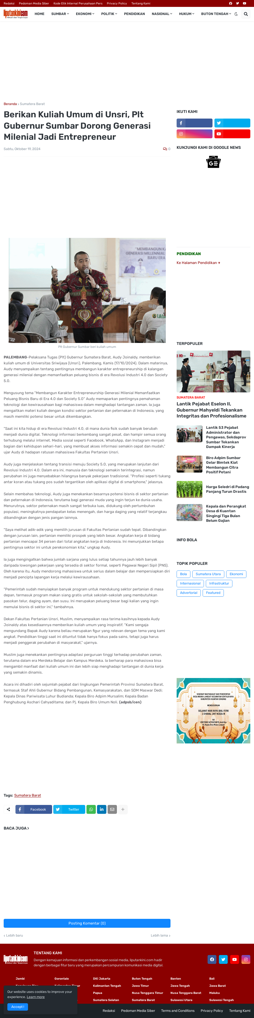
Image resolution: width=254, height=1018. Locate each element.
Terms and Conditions (178, 1011)
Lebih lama (159, 935)
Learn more (36, 997)
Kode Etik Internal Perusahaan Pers (78, 3)
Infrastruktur (219, 583)
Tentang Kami (140, 3)
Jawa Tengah (180, 985)
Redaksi (9, 3)
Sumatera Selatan (106, 1000)
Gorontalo (62, 978)
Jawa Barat (217, 985)
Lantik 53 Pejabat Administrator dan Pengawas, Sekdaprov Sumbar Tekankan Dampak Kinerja (226, 437)
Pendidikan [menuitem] (134, 14)
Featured (213, 593)
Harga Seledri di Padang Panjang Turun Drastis (227, 489)
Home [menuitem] (39, 14)
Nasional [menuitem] (160, 14)
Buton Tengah (142, 978)
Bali (211, 978)
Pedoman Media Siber (34, 3)
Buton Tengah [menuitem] (214, 14)
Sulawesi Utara (181, 1000)
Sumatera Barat (32, 104)
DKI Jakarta (101, 978)
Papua (97, 993)
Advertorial (188, 593)
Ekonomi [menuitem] (83, 14)
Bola (183, 574)
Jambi (20, 978)
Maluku (214, 993)
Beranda (10, 104)
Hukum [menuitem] (185, 14)
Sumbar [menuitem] (58, 14)
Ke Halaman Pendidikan (198, 263)
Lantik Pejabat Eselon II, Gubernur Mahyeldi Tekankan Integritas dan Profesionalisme (211, 410)
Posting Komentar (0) (87, 923)
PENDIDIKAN (189, 253)
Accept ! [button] (17, 1007)
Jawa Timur (140, 985)
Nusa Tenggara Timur (147, 993)
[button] (236, 14)
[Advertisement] (127, 61)
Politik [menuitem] (107, 14)
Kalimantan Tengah (107, 985)
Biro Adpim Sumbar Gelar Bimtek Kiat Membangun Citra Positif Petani (223, 465)
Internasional (190, 583)
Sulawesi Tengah (221, 1000)
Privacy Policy (117, 3)
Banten (175, 978)
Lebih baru (14, 935)
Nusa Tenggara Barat (185, 993)
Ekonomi (236, 574)
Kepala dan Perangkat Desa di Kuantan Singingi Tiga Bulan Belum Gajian (226, 513)
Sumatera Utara (208, 574)
